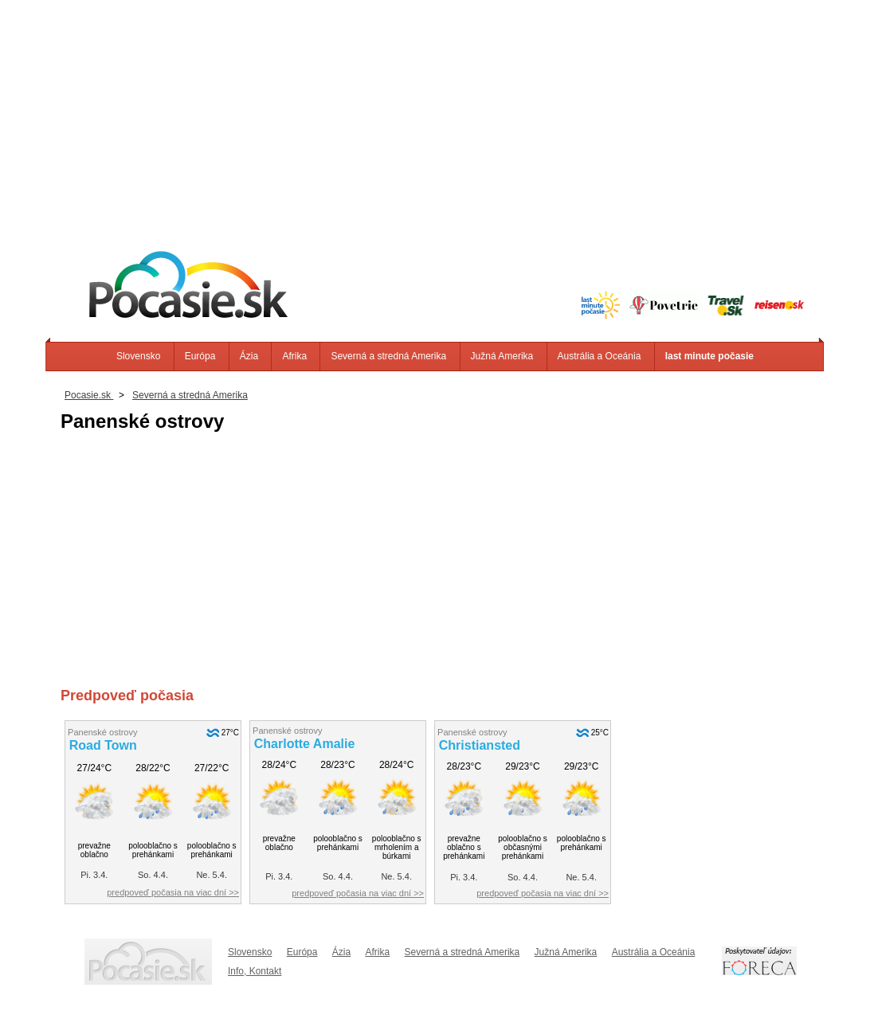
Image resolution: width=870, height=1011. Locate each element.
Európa (200, 356)
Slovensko (138, 356)
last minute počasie (709, 356)
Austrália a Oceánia (599, 356)
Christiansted (479, 745)
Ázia (249, 356)
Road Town (103, 745)
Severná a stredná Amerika (388, 356)
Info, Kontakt (254, 971)
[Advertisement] (435, 111)
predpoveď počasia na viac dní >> (173, 892)
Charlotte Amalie (304, 743)
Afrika (294, 356)
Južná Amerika (502, 356)
